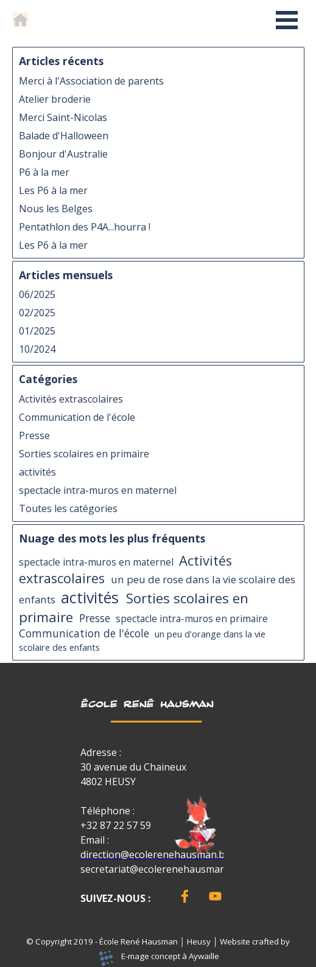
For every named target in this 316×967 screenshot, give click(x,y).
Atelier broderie (55, 99)
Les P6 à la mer (53, 190)
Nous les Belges (56, 208)
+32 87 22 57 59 (115, 825)
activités (37, 472)
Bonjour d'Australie (63, 154)
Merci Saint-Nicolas (63, 117)
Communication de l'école (77, 417)
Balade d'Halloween (63, 135)
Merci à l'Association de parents (91, 81)
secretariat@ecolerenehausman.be (159, 869)
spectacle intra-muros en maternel (98, 490)
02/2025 (37, 312)
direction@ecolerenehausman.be (155, 854)
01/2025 (37, 331)
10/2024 (37, 349)
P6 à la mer (44, 172)
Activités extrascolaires (71, 399)
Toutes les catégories (68, 508)
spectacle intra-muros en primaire (192, 618)
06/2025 (37, 294)
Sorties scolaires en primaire (84, 453)
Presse (34, 435)
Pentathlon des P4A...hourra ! (84, 227)
